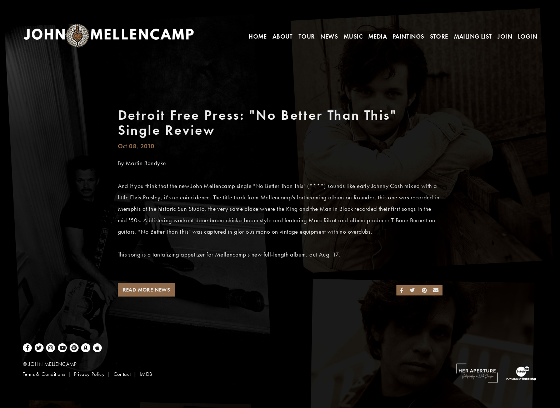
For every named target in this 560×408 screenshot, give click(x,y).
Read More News (146, 289)
